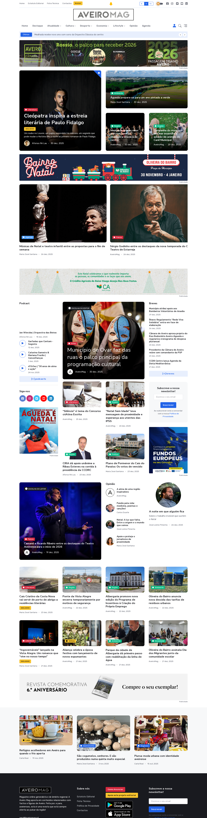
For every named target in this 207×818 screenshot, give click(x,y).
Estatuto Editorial (36, 3)
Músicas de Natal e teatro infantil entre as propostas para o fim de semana (36, 218)
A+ (151, 3)
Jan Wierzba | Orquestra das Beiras (38, 307)
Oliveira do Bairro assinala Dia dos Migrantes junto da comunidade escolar (168, 628)
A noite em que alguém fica (166, 486)
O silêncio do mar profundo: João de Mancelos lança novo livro (166, 218)
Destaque (37, 26)
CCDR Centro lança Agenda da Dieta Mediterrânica (165, 337)
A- (142, 3)
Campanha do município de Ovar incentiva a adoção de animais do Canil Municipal (168, 135)
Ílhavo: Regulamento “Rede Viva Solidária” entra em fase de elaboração (166, 297)
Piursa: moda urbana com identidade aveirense (156, 732)
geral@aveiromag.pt (29, 792)
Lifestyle (118, 26)
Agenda (146, 26)
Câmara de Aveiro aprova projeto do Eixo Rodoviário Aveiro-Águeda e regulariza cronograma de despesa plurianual (168, 312)
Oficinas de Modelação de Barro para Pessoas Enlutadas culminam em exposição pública (124, 219)
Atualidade (53, 26)
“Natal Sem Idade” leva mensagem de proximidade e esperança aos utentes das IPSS (124, 391)
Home (22, 3)
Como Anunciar (115, 764)
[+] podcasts (38, 354)
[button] (180, 26)
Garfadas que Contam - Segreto (40, 318)
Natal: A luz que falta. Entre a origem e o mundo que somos (130, 497)
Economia (102, 26)
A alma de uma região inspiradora (128, 465)
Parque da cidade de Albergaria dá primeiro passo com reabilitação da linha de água (124, 630)
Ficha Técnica (53, 3)
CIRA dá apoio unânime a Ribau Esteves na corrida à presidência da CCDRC (79, 441)
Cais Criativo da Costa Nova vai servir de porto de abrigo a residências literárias (38, 575)
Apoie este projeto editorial (122, 770)
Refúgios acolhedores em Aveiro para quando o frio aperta (42, 726)
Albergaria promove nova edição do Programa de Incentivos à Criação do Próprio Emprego (122, 576)
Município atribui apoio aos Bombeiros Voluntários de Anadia (167, 285)
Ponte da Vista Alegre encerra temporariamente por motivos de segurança (81, 575)
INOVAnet (25, 812)
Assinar (78, 3)
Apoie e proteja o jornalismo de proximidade (126, 514)
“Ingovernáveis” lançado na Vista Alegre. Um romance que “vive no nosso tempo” (38, 628)
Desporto (85, 26)
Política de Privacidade (88, 780)
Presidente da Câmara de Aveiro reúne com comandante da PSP (166, 326)
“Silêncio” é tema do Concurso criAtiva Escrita (82, 387)
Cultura (70, 26)
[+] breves (168, 348)
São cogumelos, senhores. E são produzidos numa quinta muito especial (103, 732)
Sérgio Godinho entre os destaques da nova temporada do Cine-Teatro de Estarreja (81, 219)
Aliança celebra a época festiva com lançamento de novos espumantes (80, 628)
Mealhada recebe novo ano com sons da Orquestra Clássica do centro (68, 34)
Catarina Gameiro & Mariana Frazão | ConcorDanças (38, 330)
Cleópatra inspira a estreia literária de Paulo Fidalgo (56, 119)
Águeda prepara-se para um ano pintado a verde (139, 97)
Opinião (134, 26)
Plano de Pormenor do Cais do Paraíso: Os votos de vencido (125, 439)
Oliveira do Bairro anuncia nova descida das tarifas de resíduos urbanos (166, 574)
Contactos (67, 3)
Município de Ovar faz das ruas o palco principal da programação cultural (100, 332)
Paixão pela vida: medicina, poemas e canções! (127, 481)
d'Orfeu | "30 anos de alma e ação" (42, 342)
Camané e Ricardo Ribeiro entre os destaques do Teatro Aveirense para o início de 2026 (58, 520)
